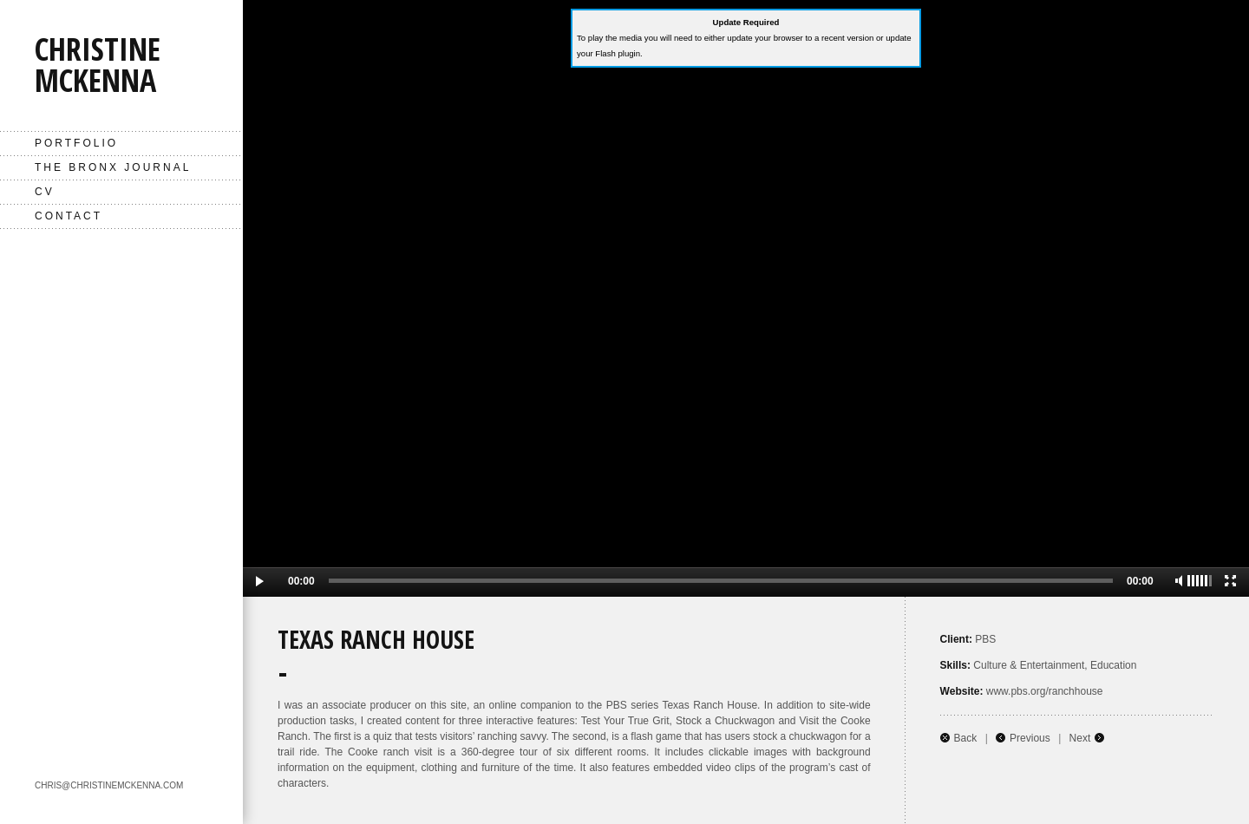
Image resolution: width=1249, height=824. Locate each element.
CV (45, 192)
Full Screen (1230, 580)
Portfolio (76, 143)
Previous (1030, 738)
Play (260, 581)
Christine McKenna (97, 64)
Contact (68, 216)
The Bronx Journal (113, 167)
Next (1080, 738)
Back (966, 738)
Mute (1178, 580)
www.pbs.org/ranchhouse (1044, 691)
